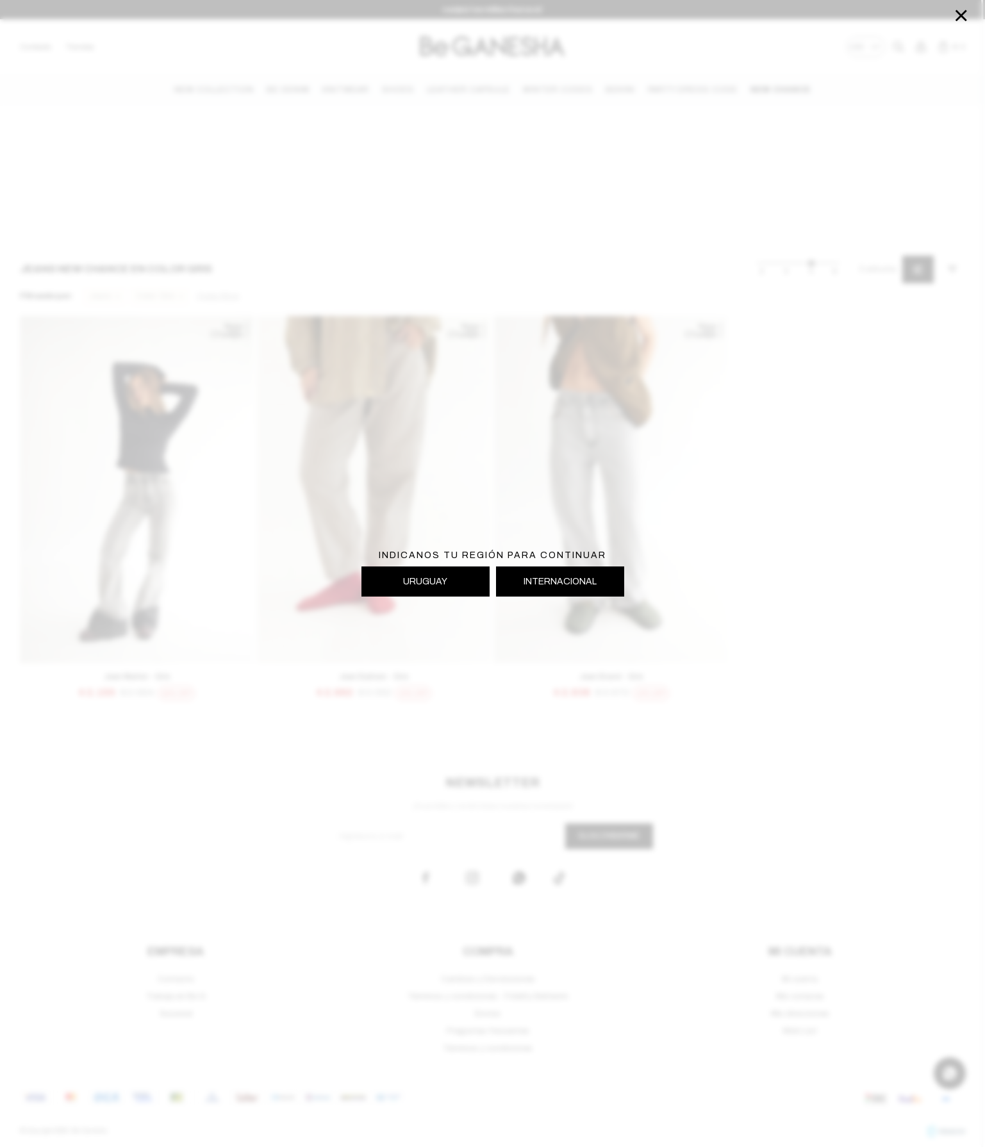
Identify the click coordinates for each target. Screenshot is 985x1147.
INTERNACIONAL (560, 581)
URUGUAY (425, 581)
